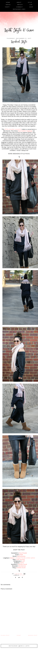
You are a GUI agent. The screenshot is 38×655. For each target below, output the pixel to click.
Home (19, 635)
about (19, 2)
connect (19, 7)
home (8, 2)
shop (31, 7)
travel (8, 4)
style (30, 2)
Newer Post (32, 635)
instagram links (19, 9)
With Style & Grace (19, 30)
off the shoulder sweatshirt (13, 129)
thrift (7, 7)
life (30, 4)
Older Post (5, 635)
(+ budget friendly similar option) (25, 558)
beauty (20, 4)
